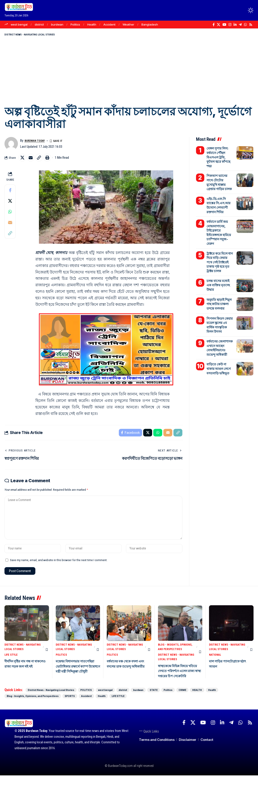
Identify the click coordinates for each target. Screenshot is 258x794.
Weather (128, 24)
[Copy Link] (42, 160)
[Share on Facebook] (10, 193)
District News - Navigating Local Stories (39, 35)
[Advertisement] (129, 72)
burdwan (57, 24)
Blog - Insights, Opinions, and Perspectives (169, 661)
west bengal (19, 24)
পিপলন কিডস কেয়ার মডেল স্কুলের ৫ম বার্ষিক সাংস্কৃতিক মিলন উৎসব (220, 308)
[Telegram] (240, 24)
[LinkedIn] (235, 24)
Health (91, 24)
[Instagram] (229, 24)
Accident (109, 24)
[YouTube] (224, 24)
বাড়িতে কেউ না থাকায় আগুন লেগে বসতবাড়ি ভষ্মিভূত (220, 349)
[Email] (32, 160)
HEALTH (36, 714)
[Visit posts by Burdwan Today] (11, 145)
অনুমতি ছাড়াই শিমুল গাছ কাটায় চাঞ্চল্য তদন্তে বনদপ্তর (218, 289)
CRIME (14, 714)
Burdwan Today (37, 142)
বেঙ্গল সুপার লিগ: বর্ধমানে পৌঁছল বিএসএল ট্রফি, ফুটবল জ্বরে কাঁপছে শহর (219, 156)
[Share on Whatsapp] (10, 214)
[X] (218, 24)
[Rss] (251, 24)
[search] (242, 10)
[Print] (51, 160)
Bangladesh (149, 24)
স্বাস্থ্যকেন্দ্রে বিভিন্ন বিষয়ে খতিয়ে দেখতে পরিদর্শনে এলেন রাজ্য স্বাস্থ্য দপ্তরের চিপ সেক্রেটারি (180, 688)
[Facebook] (213, 24)
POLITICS (62, 667)
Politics (75, 24)
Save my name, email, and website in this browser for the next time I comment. (58, 570)
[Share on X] (23, 160)
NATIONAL (215, 667)
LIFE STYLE (11, 667)
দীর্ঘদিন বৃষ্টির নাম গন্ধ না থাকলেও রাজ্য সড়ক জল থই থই (24, 678)
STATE (212, 708)
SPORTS (161, 714)
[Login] (233, 10)
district (39, 24)
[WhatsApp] (245, 24)
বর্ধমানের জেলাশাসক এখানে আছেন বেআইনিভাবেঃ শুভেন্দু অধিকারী (220, 329)
